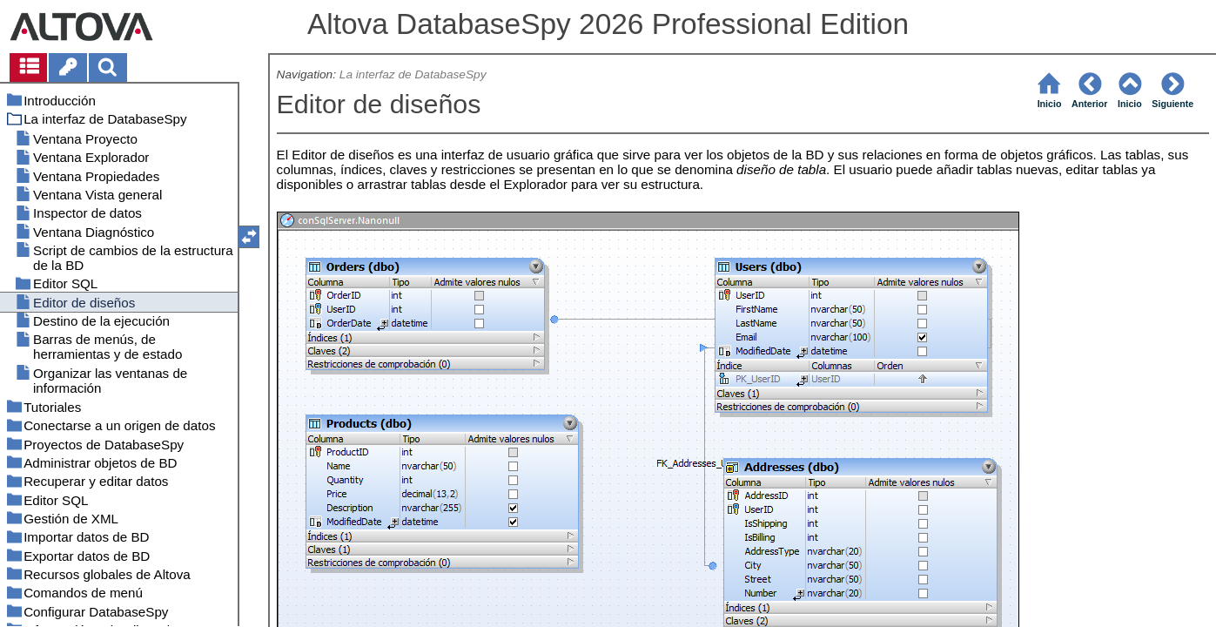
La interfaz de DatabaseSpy (413, 74)
